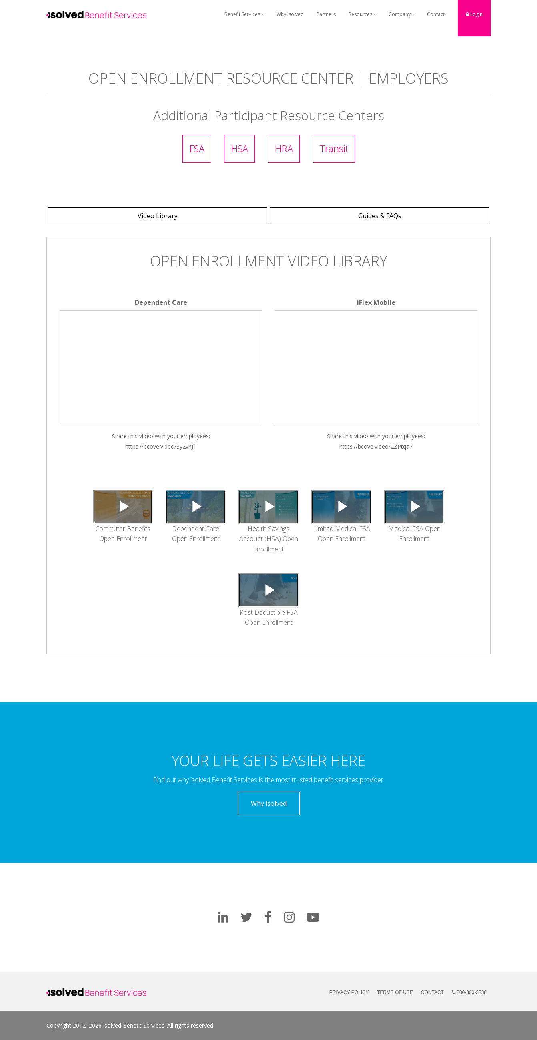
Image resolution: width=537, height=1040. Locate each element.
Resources (360, 14)
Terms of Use (395, 992)
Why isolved (290, 14)
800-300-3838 (469, 992)
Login (474, 14)
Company (400, 14)
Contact (436, 14)
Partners (326, 14)
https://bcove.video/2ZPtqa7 (376, 446)
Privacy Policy (349, 992)
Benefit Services (242, 14)
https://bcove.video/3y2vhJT (161, 446)
